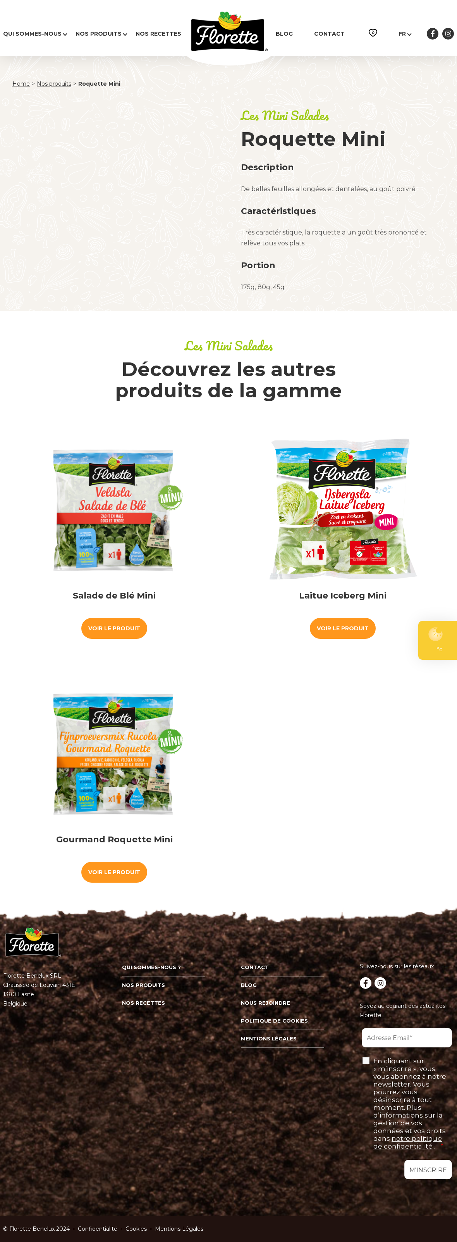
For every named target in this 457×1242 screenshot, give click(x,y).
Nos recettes (158, 33)
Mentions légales (269, 1038)
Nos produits (99, 33)
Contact (329, 33)
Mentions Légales (179, 1228)
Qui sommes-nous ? (151, 967)
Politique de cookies (274, 1021)
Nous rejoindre (265, 1003)
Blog (284, 33)
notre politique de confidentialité (407, 1142)
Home (21, 84)
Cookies (136, 1228)
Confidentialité (97, 1228)
